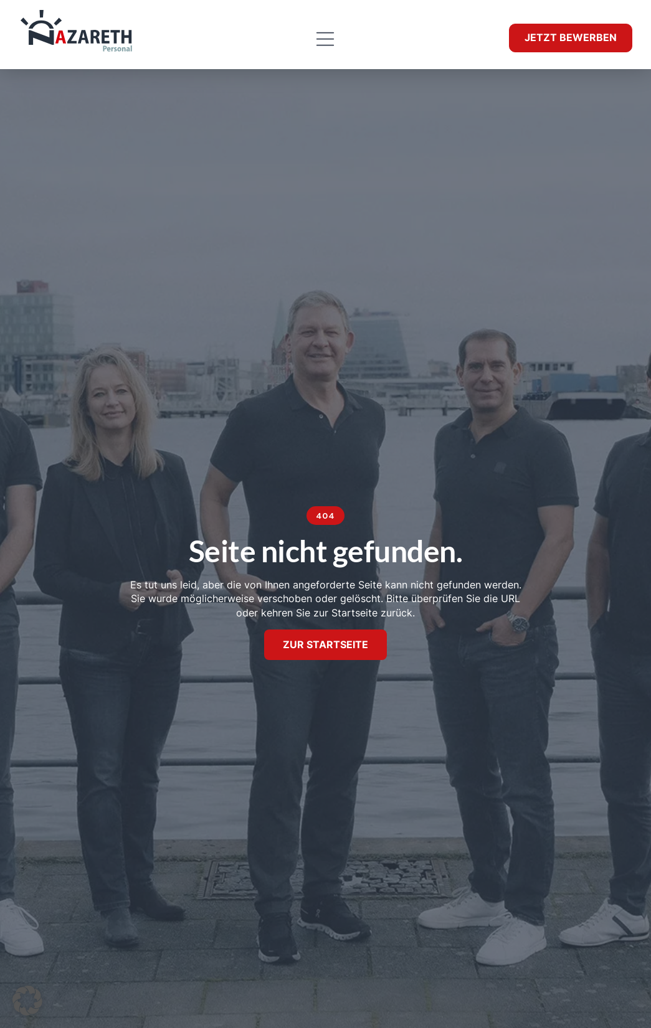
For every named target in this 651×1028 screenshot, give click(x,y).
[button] (325, 40)
